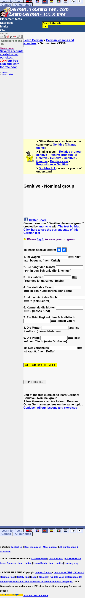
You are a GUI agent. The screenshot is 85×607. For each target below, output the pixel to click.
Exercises (7, 22)
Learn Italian (24, 563)
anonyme (44, 226)
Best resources (32, 547)
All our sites (23, 4)
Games (6, 4)
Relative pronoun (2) (63, 154)
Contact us (16, 547)
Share (42, 220)
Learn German (33, 40)
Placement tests (11, 19)
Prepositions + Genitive (52, 164)
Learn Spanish (8, 563)
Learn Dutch (40, 563)
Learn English (39, 558)
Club (3, 30)
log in (40, 239)
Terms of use (8, 577)
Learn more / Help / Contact (69, 572)
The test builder (68, 226)
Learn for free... (11, 530)
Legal (34, 577)
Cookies (43, 577)
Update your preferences (64, 577)
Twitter (33, 220)
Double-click (47, 168)
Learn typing (71, 563)
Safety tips (23, 577)
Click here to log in (11, 42)
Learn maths (56, 563)
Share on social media (35, 595)
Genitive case (59, 161)
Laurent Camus (43, 572)
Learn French (56, 558)
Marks (4, 26)
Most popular (50, 547)
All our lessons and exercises (57, 407)
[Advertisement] (42, 87)
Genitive (58, 144)
